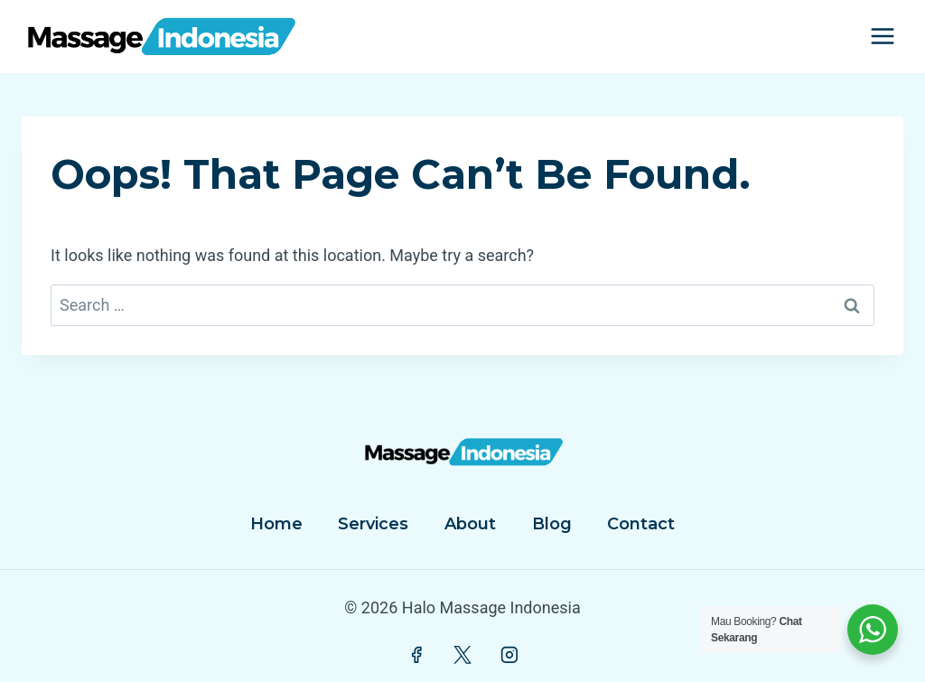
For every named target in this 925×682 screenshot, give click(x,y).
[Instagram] (509, 656)
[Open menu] (882, 36)
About (470, 524)
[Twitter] (462, 656)
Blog (552, 524)
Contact (641, 524)
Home (276, 524)
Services (373, 524)
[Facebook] (416, 656)
